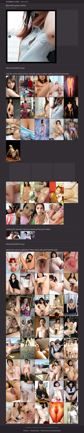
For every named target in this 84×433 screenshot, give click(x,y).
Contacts (26, 430)
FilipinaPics (13, 1)
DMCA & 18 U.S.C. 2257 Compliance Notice (51, 430)
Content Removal (34, 430)
